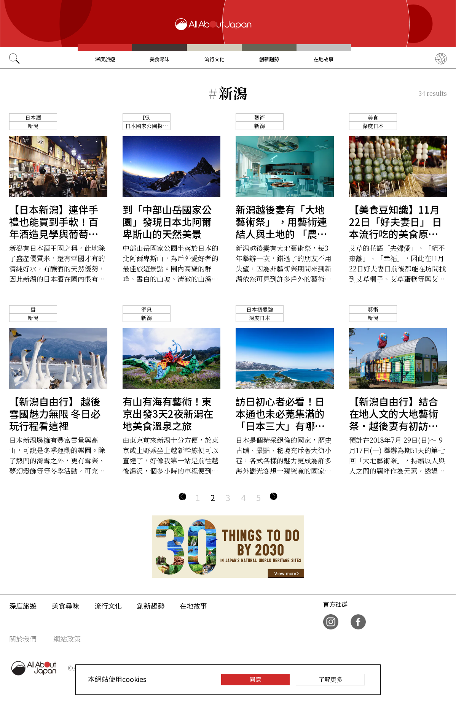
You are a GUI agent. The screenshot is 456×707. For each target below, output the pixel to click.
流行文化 (214, 59)
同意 (255, 679)
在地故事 (323, 59)
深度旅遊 (105, 59)
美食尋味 (159, 59)
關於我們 (23, 639)
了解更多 (330, 679)
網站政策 (67, 639)
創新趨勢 (269, 59)
